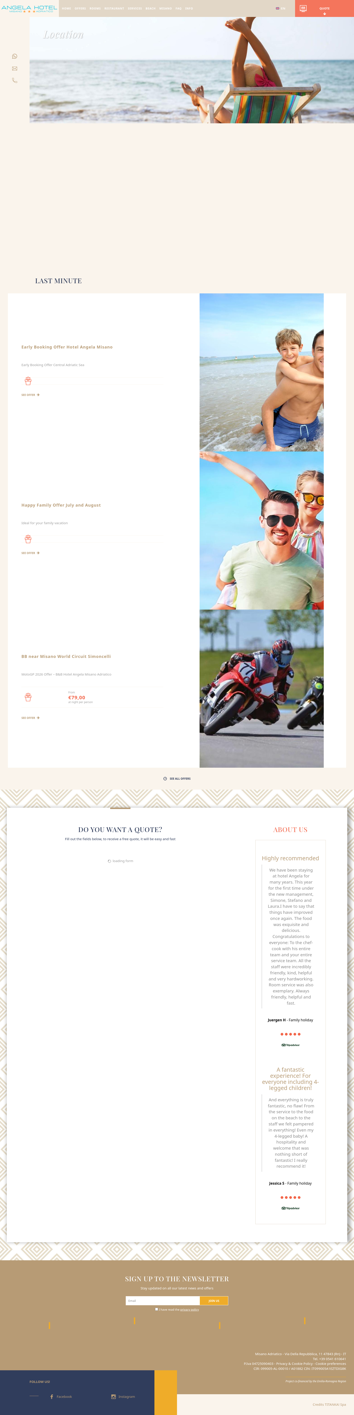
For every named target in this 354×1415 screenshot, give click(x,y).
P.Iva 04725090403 (258, 1363)
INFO (189, 8)
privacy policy (189, 1309)
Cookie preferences (330, 1363)
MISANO (165, 8)
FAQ (179, 8)
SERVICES (135, 8)
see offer (30, 395)
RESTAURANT (114, 8)
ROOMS (95, 8)
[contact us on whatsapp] (14, 55)
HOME (66, 8)
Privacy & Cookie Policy (294, 1363)
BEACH (151, 8)
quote (315, 10)
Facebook (60, 1396)
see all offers (177, 779)
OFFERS (80, 8)
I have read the (179, 1309)
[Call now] (14, 79)
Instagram (123, 1396)
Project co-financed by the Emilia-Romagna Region (316, 1381)
